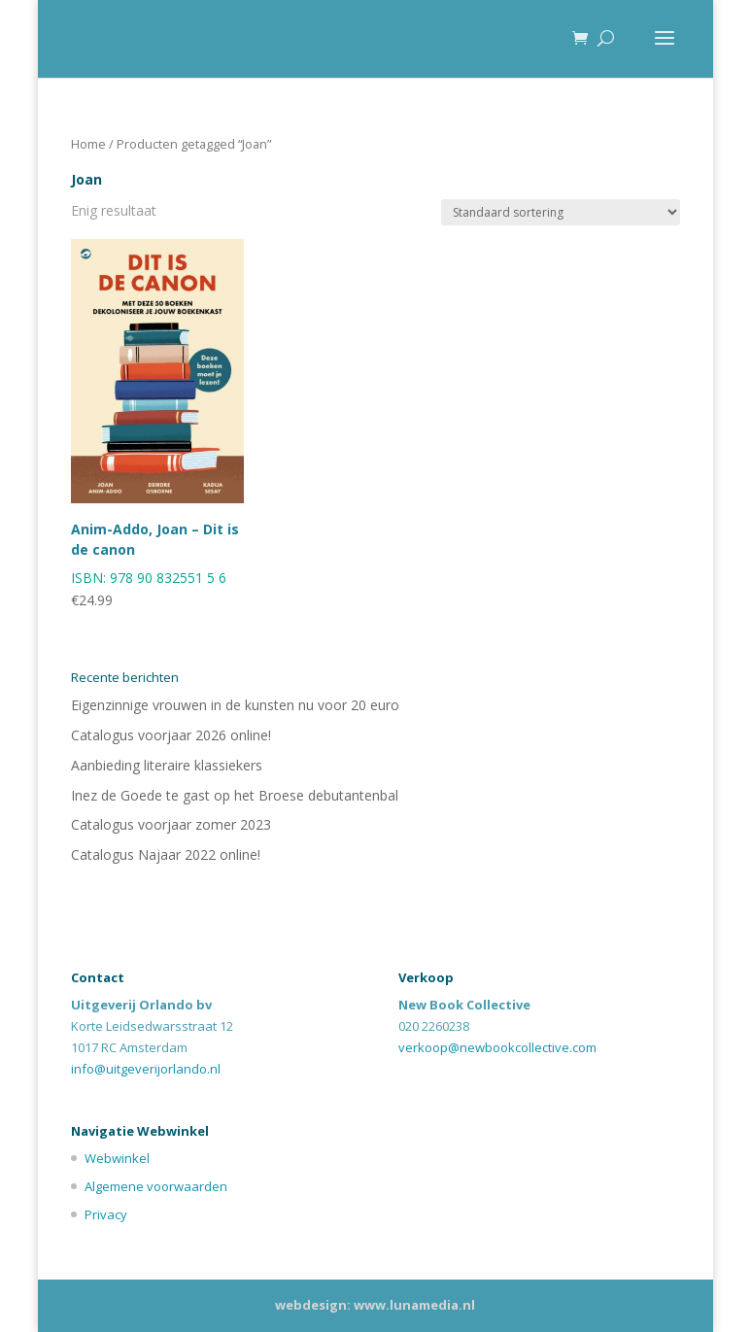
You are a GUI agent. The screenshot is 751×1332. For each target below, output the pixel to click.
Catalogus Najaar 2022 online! (165, 854)
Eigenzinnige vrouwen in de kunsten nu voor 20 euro (235, 705)
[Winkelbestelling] (560, 212)
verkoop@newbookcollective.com (497, 1047)
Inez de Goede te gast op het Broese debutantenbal (234, 795)
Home (88, 144)
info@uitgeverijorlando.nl (146, 1068)
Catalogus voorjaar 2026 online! (171, 735)
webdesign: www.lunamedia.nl (375, 1305)
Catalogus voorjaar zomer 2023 (171, 824)
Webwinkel (117, 1158)
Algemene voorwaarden (156, 1186)
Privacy (106, 1214)
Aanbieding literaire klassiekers (166, 765)
